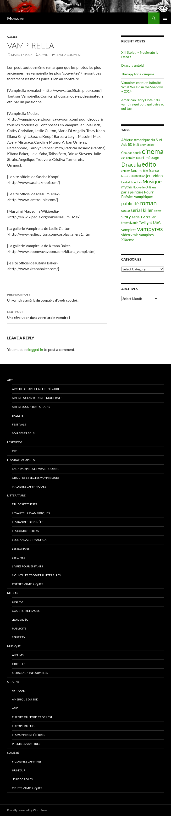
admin (43, 55)
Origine (13, 681)
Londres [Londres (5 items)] (136, 182)
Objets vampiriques (27, 788)
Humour (18, 770)
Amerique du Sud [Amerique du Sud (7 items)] (148, 139)
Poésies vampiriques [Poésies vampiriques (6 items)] (137, 197)
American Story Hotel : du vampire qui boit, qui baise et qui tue (142, 104)
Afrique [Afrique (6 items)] (127, 140)
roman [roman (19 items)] (148, 203)
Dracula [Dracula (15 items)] (131, 164)
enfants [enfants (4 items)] (125, 170)
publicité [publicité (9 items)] (130, 203)
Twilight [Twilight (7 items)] (145, 222)
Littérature (16, 495)
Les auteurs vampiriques (31, 513)
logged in (35, 349)
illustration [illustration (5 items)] (138, 176)
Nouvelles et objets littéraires (36, 575)
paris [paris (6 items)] (125, 192)
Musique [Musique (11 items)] (152, 181)
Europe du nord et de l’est (32, 717)
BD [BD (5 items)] (130, 144)
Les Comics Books (25, 531)
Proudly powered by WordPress (27, 810)
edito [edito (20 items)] (149, 164)
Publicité (19, 628)
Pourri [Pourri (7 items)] (149, 192)
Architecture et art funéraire (36, 389)
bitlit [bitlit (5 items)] (136, 144)
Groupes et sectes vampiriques (35, 477)
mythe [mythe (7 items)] (126, 187)
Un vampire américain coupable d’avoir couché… (57, 297)
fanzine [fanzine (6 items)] (136, 171)
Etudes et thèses (24, 504)
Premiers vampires (26, 744)
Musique (14, 646)
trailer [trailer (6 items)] (151, 217)
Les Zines (18, 557)
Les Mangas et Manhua (29, 540)
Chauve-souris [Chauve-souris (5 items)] (131, 153)
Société (13, 752)
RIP (14, 451)
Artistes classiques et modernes (37, 398)
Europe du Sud (23, 726)
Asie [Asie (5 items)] (124, 144)
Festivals (19, 424)
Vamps (12, 37)
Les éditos (14, 442)
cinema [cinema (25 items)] (153, 151)
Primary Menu (165, 18)
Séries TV (18, 637)
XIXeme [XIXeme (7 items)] (127, 239)
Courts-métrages (25, 610)
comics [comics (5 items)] (130, 158)
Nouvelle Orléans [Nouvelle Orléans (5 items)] (144, 187)
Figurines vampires (26, 761)
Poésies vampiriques (27, 584)
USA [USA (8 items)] (157, 222)
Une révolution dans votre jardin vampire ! (57, 314)
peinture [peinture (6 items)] (136, 192)
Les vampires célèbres (28, 735)
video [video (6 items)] (125, 235)
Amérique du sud (25, 699)
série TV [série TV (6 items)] (138, 217)
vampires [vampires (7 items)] (128, 229)
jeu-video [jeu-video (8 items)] (154, 175)
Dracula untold (132, 65)
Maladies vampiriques (29, 486)
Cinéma (17, 602)
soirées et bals (23, 433)
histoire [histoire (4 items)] (125, 176)
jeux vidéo (20, 619)
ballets (17, 415)
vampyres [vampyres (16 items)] (150, 228)
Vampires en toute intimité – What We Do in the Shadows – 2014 (142, 87)
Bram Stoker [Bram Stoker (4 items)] (147, 144)
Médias (12, 593)
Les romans (20, 548)
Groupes (18, 664)
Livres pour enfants (27, 566)
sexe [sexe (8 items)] (157, 210)
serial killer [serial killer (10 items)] (142, 210)
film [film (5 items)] (145, 171)
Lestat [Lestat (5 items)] (125, 182)
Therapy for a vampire (137, 74)
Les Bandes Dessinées (27, 522)
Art (10, 380)
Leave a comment (68, 55)
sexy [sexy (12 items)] (126, 216)
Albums (17, 655)
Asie (15, 708)
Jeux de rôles (22, 779)
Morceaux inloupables (30, 673)
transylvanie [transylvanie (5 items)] (129, 223)
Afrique (18, 690)
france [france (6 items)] (154, 171)
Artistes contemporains (31, 406)
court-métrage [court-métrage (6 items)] (147, 158)
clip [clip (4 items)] (123, 157)
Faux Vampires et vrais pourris (35, 469)
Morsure (15, 18)
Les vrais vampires (21, 460)
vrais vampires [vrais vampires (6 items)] (142, 235)
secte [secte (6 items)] (125, 211)
